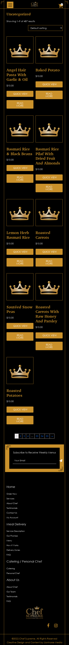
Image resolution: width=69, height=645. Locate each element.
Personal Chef (13, 573)
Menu (9, 540)
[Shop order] (45, 28)
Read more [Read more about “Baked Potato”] (49, 95)
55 (47, 436)
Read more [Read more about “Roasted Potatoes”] (19, 420)
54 (42, 436)
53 (37, 436)
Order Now (12, 494)
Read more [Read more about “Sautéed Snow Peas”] (19, 336)
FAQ (9, 555)
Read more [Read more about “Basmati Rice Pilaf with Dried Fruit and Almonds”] (49, 188)
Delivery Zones (13, 550)
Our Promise (12, 536)
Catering (11, 568)
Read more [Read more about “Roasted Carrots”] (49, 262)
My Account (12, 517)
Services (10, 498)
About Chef (12, 503)
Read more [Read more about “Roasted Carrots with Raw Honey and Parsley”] (49, 346)
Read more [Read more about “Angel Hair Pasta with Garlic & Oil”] (19, 104)
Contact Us (12, 513)
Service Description (16, 531)
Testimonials (12, 508)
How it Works (12, 545)
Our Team (11, 591)
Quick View (20, 93)
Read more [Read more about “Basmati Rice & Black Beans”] (19, 178)
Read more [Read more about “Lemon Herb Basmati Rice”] (19, 262)
